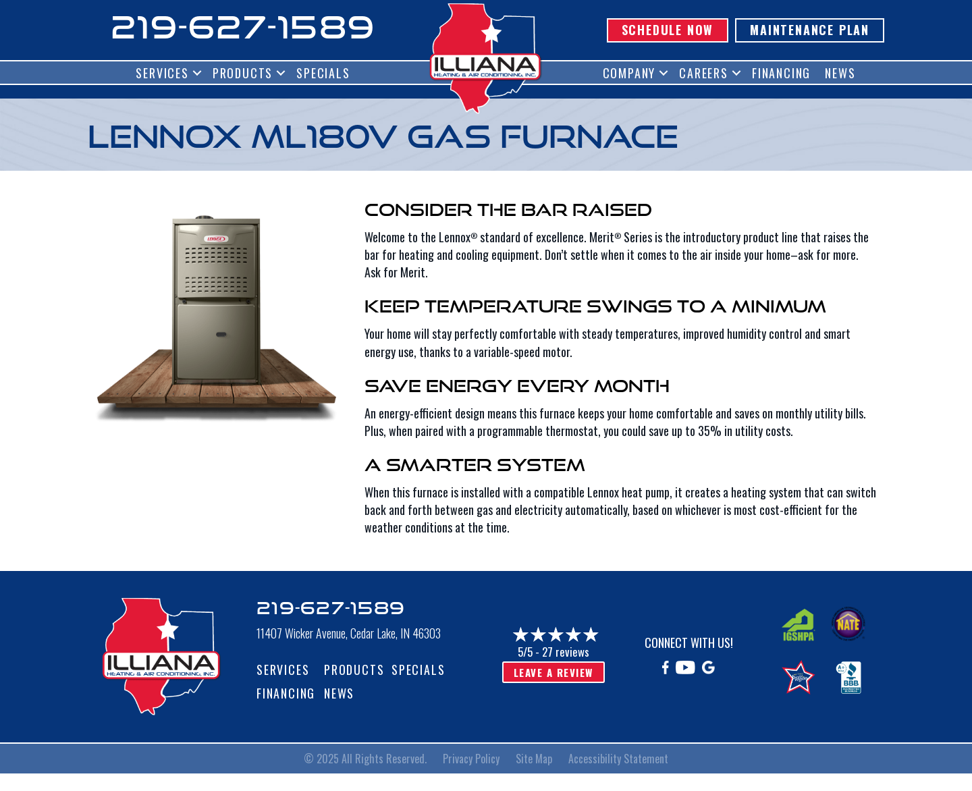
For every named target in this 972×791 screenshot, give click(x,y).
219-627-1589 (243, 27)
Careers (703, 73)
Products (243, 73)
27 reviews (565, 651)
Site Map (534, 759)
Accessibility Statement (618, 759)
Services (162, 73)
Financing (781, 73)
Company (629, 73)
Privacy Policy (471, 759)
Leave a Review (553, 672)
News (840, 73)
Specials (323, 73)
